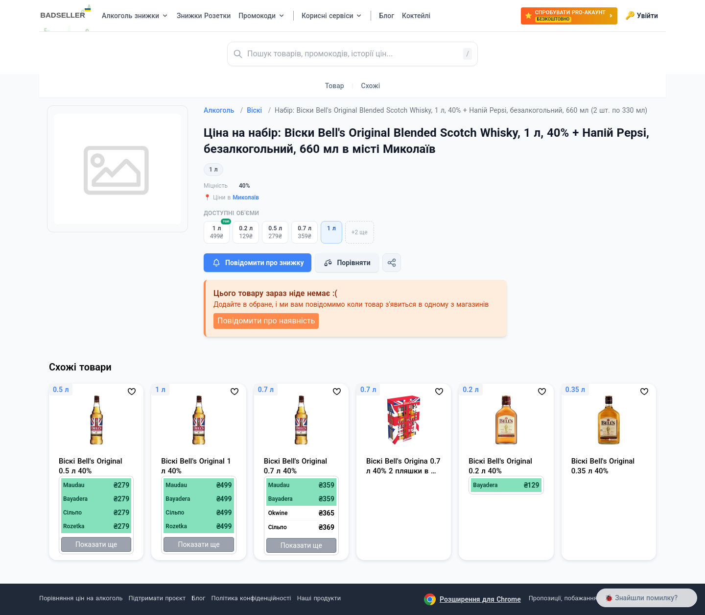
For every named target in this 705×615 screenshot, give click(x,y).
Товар (334, 86)
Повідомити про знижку (258, 263)
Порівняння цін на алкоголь (80, 598)
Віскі (259, 110)
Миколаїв (246, 197)
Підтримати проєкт (157, 598)
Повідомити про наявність (266, 320)
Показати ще (96, 544)
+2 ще (360, 232)
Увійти (641, 16)
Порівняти (346, 263)
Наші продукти (319, 598)
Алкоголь (223, 110)
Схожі (370, 86)
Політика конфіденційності (251, 598)
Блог (198, 598)
